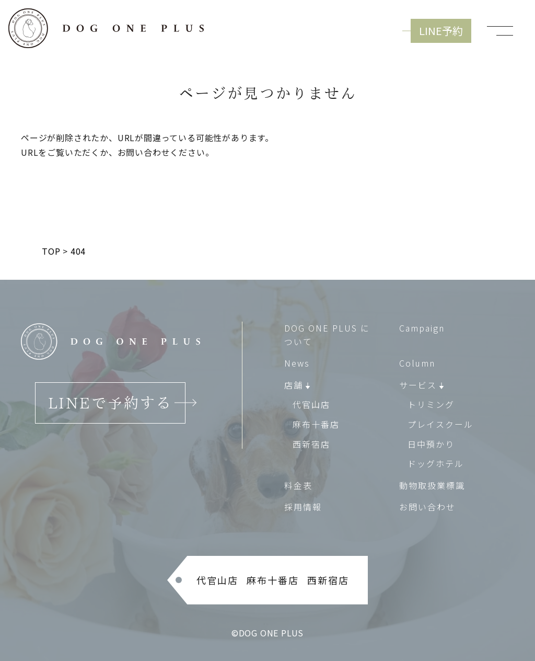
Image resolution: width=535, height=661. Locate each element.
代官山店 (311, 404)
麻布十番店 (316, 424)
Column (417, 363)
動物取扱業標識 (432, 485)
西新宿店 (311, 443)
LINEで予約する (110, 402)
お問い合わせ (427, 506)
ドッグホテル (436, 463)
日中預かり (431, 443)
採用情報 (303, 506)
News (297, 363)
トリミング (431, 404)
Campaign (422, 328)
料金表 (298, 485)
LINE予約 (441, 30)
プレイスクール (440, 424)
